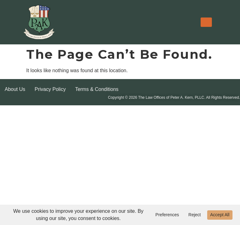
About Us (15, 89)
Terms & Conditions (96, 89)
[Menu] (206, 22)
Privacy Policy (50, 89)
